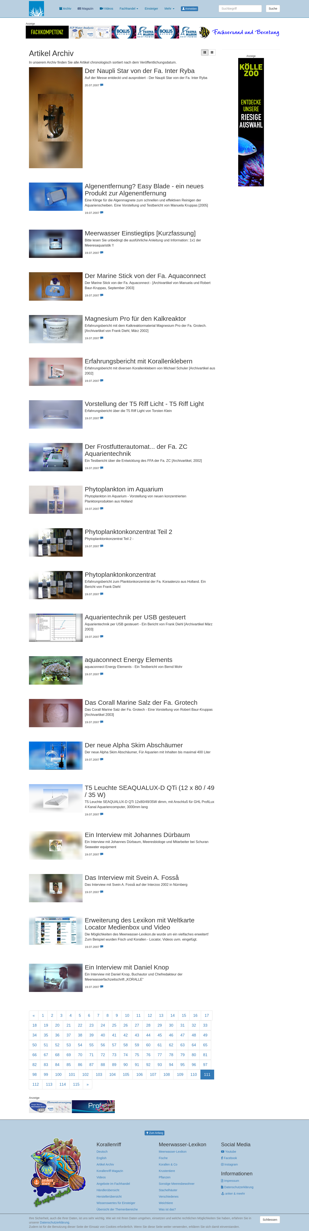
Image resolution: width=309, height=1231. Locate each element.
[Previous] (33, 1015)
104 (112, 1074)
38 (80, 1035)
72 (103, 1055)
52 (57, 1045)
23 (91, 1025)
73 (114, 1055)
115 (76, 1084)
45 (160, 1035)
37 (69, 1035)
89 (114, 1065)
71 (91, 1055)
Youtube (228, 1151)
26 (125, 1025)
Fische (163, 1158)
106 (139, 1074)
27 (137, 1025)
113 (49, 1084)
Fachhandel (129, 8)
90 (125, 1065)
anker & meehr (233, 1193)
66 (34, 1055)
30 (171, 1025)
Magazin (85, 8)
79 (182, 1055)
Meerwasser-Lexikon (172, 1151)
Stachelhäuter (168, 1190)
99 (46, 1074)
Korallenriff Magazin (110, 1171)
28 (148, 1025)
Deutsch (102, 1151)
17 (206, 1015)
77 (160, 1055)
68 (57, 1055)
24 (103, 1025)
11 (138, 1015)
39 (91, 1035)
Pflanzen (164, 1177)
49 (205, 1035)
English (101, 1158)
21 (69, 1025)
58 (125, 1045)
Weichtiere (166, 1203)
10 (127, 1015)
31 (182, 1025)
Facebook (229, 1158)
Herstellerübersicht (109, 1196)
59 (137, 1045)
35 (46, 1035)
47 (182, 1035)
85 (69, 1065)
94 (171, 1065)
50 (34, 1045)
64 (194, 1045)
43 (137, 1035)
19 (46, 1025)
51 (46, 1045)
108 (166, 1074)
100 (58, 1074)
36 (57, 1035)
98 (34, 1074)
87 (91, 1065)
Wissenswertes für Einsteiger (116, 1203)
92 (148, 1065)
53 (69, 1045)
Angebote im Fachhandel (113, 1183)
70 (80, 1055)
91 (137, 1065)
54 (80, 1045)
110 (194, 1074)
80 (194, 1055)
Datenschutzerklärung (237, 1187)
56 (103, 1045)
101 (72, 1074)
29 (160, 1025)
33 (205, 1025)
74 (125, 1055)
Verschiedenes (169, 1196)
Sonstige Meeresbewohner (177, 1183)
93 (160, 1065)
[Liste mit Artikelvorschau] (204, 52)
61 (160, 1045)
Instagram (229, 1164)
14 (172, 1015)
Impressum (230, 1180)
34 (34, 1035)
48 (194, 1035)
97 (205, 1065)
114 (62, 1084)
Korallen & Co (168, 1164)
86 (80, 1065)
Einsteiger (151, 8)
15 (184, 1015)
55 (91, 1045)
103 (99, 1074)
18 (34, 1025)
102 (85, 1074)
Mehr (169, 8)
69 (69, 1055)
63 (182, 1045)
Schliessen (270, 1219)
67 (46, 1055)
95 (182, 1065)
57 (114, 1045)
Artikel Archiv (105, 1164)
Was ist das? (167, 1209)
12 (150, 1015)
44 (148, 1035)
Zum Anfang (154, 1132)
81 (205, 1055)
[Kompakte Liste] (212, 52)
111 (207, 1074)
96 (194, 1065)
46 (171, 1035)
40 (103, 1035)
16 (195, 1015)
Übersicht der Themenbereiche (117, 1209)
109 (180, 1074)
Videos (106, 8)
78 (171, 1055)
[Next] (87, 1084)
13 (161, 1015)
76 (148, 1055)
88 (103, 1065)
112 (35, 1084)
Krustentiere (167, 1171)
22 (80, 1025)
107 (153, 1074)
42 (125, 1035)
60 (148, 1045)
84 (57, 1065)
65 (205, 1045)
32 (194, 1025)
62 (171, 1045)
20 (57, 1025)
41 (114, 1035)
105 (126, 1074)
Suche (273, 8)
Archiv (65, 8)
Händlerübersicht (108, 1190)
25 (114, 1025)
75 (137, 1055)
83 (46, 1065)
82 (34, 1065)
